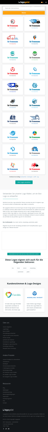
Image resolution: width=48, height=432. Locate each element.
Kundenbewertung (7, 392)
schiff (34, 176)
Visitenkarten (37, 6)
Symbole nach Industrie (8, 339)
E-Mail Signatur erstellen (9, 368)
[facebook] (4, 429)
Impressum (5, 396)
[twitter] (6, 429)
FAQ (4, 400)
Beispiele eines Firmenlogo (9, 348)
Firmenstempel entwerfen (9, 366)
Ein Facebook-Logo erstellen (10, 372)
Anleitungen (6, 390)
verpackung (32, 268)
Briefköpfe (5, 363)
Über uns (23, 15)
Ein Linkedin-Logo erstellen (9, 374)
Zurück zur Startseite (24, 2)
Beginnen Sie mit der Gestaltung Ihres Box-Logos (24, 254)
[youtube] (8, 429)
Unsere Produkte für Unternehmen (11, 359)
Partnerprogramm (7, 398)
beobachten (23, 176)
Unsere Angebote (7, 327)
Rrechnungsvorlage (7, 370)
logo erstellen (6, 331)
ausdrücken (20, 271)
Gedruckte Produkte (26, 11)
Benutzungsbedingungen (9, 394)
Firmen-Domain (6, 337)
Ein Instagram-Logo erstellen (10, 376)
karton (24, 268)
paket (28, 271)
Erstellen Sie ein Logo (26, 6)
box (13, 268)
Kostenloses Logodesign (9, 342)
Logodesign (6, 329)
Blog (4, 388)
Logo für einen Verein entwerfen (11, 335)
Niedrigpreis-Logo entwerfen (10, 344)
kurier (18, 268)
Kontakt (5, 403)
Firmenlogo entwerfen (8, 346)
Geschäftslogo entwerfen (9, 333)
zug (38, 176)
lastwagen (29, 176)
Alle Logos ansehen (24, 182)
